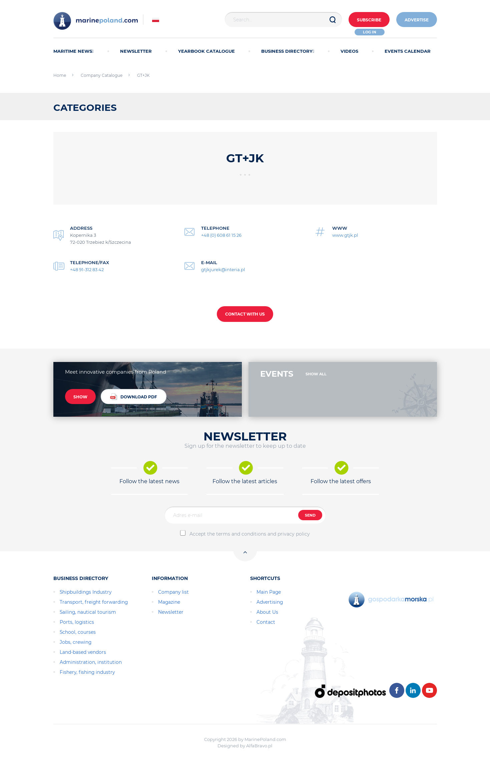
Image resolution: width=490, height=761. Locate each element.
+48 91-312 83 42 (87, 269)
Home (59, 75)
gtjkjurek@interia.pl (223, 269)
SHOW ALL (316, 374)
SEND (310, 515)
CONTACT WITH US (245, 314)
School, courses (78, 632)
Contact (266, 622)
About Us (267, 612)
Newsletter (170, 612)
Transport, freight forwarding (94, 602)
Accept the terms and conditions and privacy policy (249, 534)
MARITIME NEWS (73, 51)
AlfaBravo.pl (259, 745)
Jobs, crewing (75, 642)
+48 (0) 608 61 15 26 (221, 235)
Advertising (270, 602)
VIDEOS (349, 51)
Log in (369, 32)
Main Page (269, 592)
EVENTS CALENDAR (408, 51)
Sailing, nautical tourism (88, 612)
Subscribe (369, 19)
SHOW (80, 396)
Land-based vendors (83, 652)
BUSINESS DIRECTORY (287, 51)
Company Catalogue (101, 75)
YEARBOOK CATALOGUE (206, 51)
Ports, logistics (77, 622)
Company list (173, 592)
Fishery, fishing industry (87, 672)
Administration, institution (91, 662)
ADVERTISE (417, 19)
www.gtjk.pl (345, 235)
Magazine (169, 602)
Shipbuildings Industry (85, 592)
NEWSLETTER (136, 51)
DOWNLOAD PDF (133, 396)
